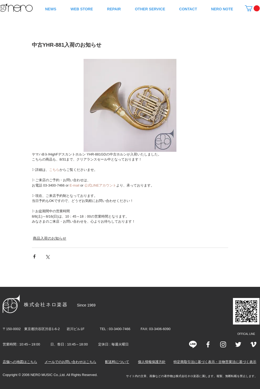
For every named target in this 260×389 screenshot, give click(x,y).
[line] (193, 344)
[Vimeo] (253, 344)
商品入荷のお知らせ (49, 238)
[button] (252, 8)
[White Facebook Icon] (208, 344)
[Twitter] (238, 344)
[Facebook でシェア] (34, 256)
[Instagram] (223, 344)
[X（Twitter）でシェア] (47, 256)
